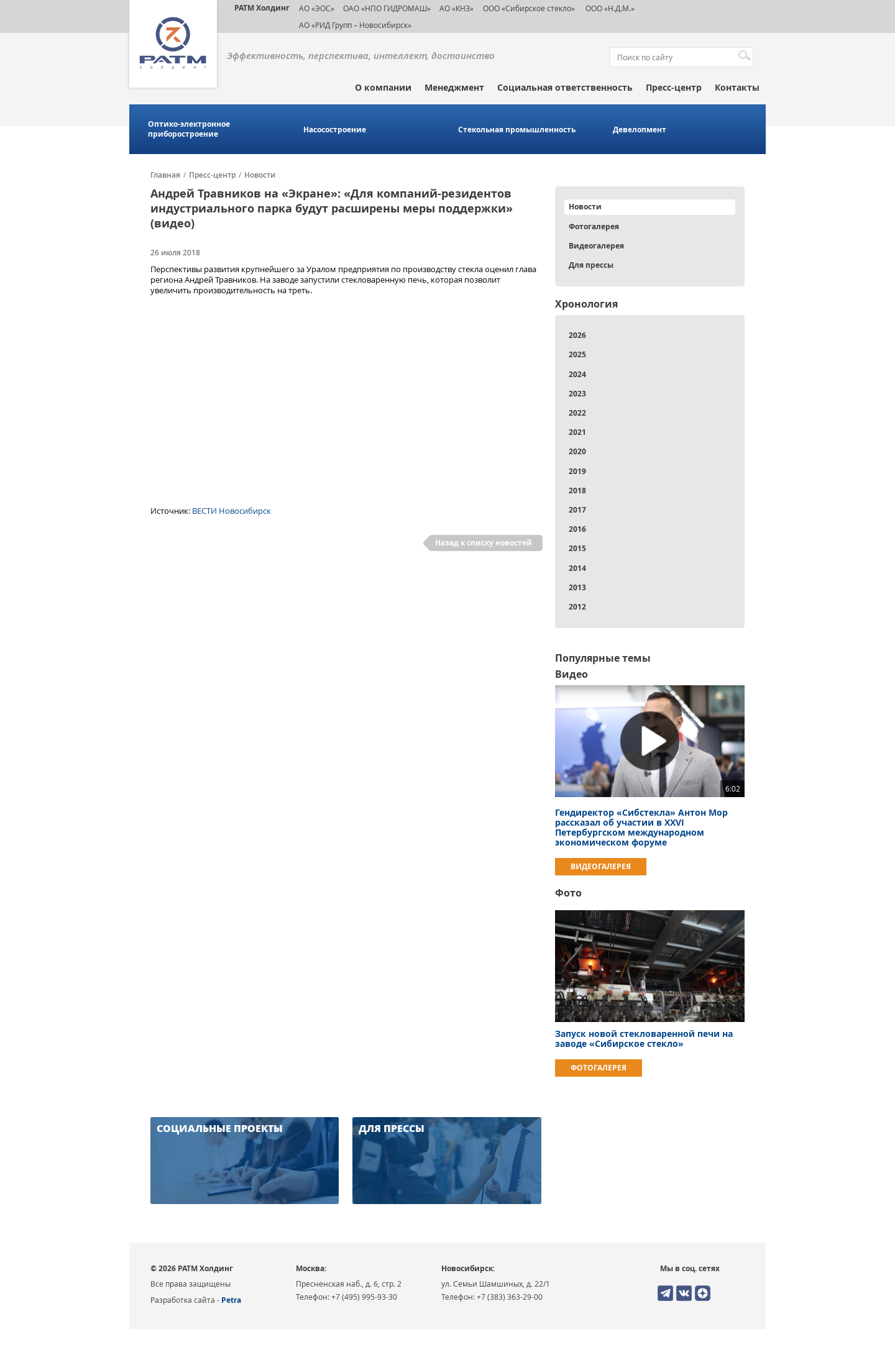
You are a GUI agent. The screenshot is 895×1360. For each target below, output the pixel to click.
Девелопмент (639, 130)
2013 (577, 587)
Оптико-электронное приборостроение (189, 129)
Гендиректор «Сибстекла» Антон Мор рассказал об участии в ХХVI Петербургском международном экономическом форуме (641, 827)
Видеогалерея (596, 245)
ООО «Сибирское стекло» (529, 8)
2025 (577, 354)
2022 (577, 413)
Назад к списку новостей (483, 542)
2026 (577, 335)
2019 (577, 471)
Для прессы (591, 265)
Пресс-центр (674, 87)
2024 (577, 374)
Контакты (737, 87)
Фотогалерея (594, 226)
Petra (231, 1300)
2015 (577, 548)
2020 (577, 451)
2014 (577, 568)
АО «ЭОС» (316, 8)
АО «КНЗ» (456, 8)
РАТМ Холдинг (262, 7)
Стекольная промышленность (517, 130)
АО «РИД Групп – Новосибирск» (355, 25)
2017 (577, 509)
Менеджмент (454, 87)
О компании (383, 87)
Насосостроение (334, 130)
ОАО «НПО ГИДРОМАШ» (387, 8)
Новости (259, 175)
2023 (577, 393)
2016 (577, 529)
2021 (577, 432)
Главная (165, 175)
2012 (577, 606)
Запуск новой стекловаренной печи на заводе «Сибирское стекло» (644, 1038)
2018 (577, 490)
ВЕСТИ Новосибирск (231, 510)
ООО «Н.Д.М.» (609, 8)
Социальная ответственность (565, 87)
